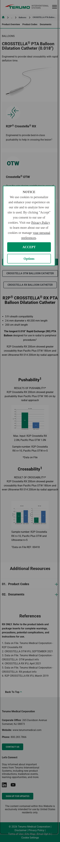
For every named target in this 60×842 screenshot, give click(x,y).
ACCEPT (29, 247)
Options (29, 258)
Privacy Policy (40, 222)
